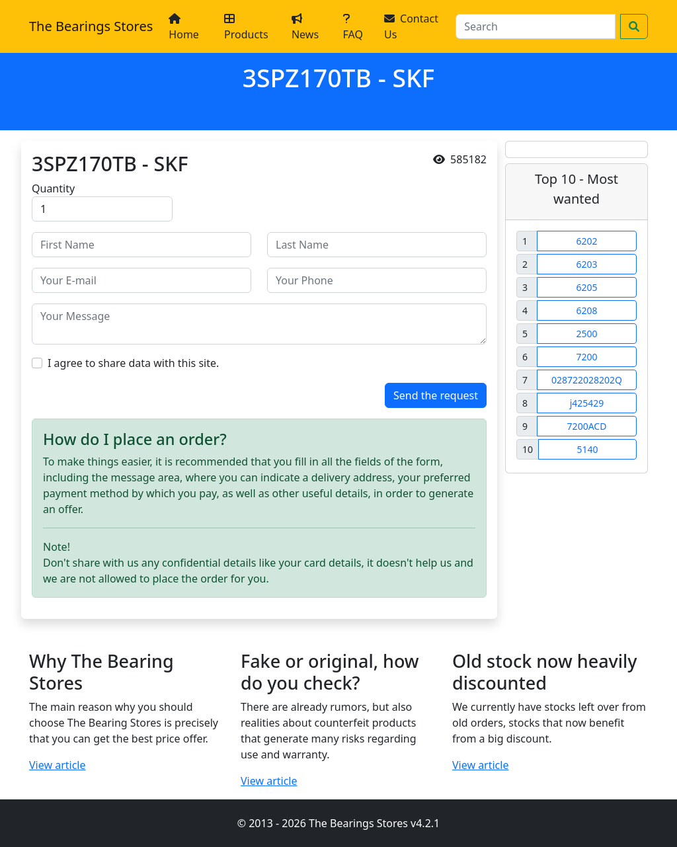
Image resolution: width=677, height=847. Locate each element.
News (305, 27)
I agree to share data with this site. (133, 363)
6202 (586, 241)
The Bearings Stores (91, 26)
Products (246, 27)
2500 (586, 333)
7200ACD (587, 426)
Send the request (435, 395)
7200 (586, 356)
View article (57, 765)
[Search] (536, 26)
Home (184, 27)
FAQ (353, 27)
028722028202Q (586, 380)
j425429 (587, 403)
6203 (586, 264)
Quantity (53, 188)
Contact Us (411, 26)
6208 (586, 310)
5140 (587, 449)
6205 (586, 287)
